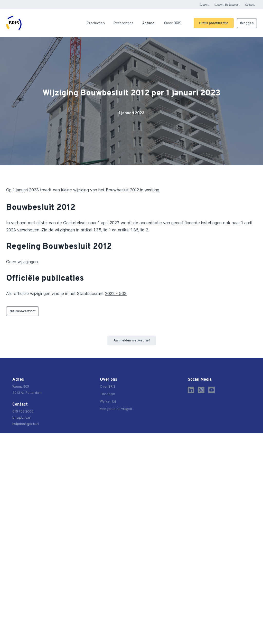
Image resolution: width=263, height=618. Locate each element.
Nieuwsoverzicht (22, 311)
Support (204, 4)
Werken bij (108, 401)
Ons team (107, 394)
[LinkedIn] (191, 390)
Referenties (124, 23)
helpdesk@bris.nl (25, 424)
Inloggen (246, 23)
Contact (250, 4)
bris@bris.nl (21, 417)
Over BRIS (172, 23)
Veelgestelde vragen (116, 409)
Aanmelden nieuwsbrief (132, 340)
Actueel (148, 23)
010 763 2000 (22, 411)
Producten (96, 23)
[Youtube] (211, 390)
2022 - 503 (116, 293)
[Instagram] (201, 390)
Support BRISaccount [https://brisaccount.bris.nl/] (227, 4)
